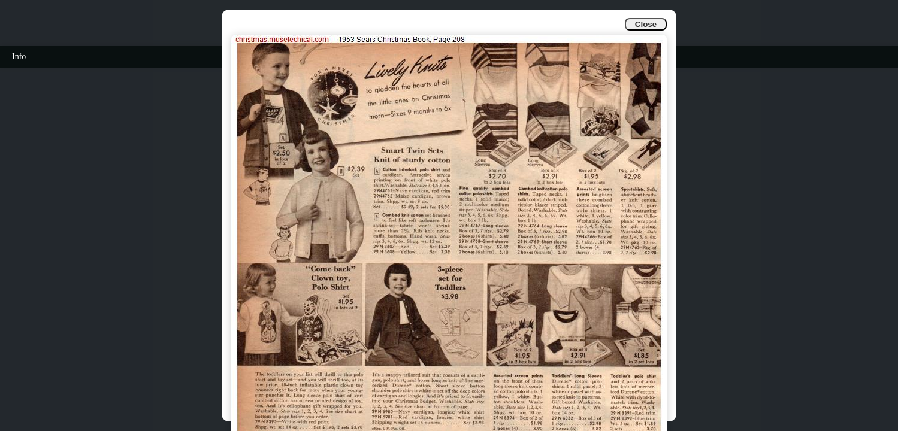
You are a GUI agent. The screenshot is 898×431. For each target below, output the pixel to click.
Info (19, 56)
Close (646, 24)
